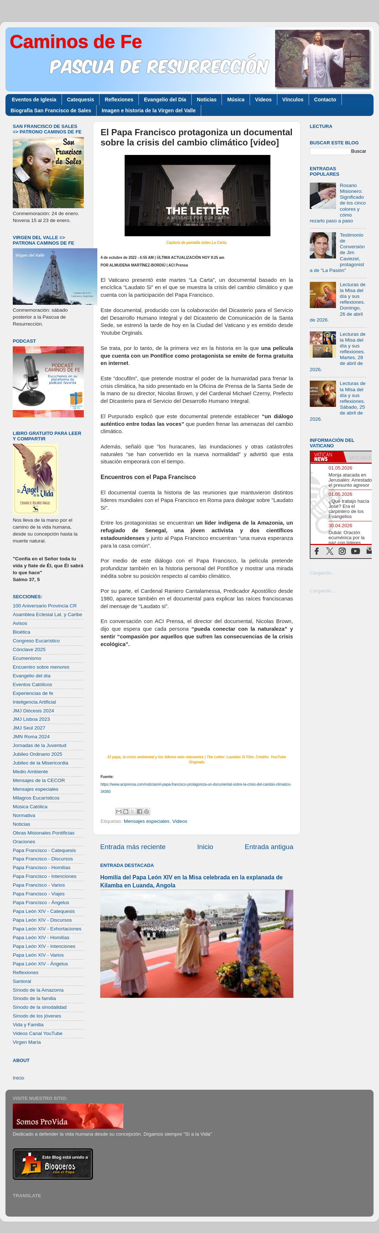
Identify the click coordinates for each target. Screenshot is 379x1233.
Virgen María (27, 1042)
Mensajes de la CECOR (39, 780)
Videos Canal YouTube (38, 1033)
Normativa (24, 815)
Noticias (206, 99)
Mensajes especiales (146, 821)
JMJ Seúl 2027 (29, 728)
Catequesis (80, 99)
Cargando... (323, 573)
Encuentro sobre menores (41, 667)
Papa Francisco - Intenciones (45, 876)
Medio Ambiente (30, 771)
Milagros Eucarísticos (36, 798)
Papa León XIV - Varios (38, 955)
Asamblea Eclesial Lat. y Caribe (47, 614)
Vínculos (293, 99)
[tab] (326, 456)
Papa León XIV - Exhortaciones (47, 928)
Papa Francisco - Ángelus (41, 902)
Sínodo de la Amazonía (38, 990)
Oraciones (24, 841)
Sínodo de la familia (34, 998)
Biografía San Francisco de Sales (51, 110)
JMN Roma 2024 (31, 736)
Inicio (205, 847)
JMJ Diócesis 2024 (33, 710)
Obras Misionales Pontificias (44, 833)
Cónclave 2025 (29, 649)
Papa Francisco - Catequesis (44, 850)
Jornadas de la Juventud (39, 745)
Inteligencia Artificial (34, 702)
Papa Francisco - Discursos (43, 858)
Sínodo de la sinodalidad (40, 1007)
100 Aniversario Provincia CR (45, 605)
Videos (263, 99)
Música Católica (30, 806)
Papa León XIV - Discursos (42, 920)
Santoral (22, 981)
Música (235, 99)
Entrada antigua (269, 847)
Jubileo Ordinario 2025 (37, 754)
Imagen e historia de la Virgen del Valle (149, 110)
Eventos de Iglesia (34, 99)
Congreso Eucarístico (36, 640)
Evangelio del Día (165, 99)
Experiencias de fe (33, 693)
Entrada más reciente (133, 847)
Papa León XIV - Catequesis (44, 911)
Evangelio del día (32, 675)
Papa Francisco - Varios (39, 885)
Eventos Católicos (32, 684)
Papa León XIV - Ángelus (40, 963)
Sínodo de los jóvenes (37, 1016)
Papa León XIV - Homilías (41, 937)
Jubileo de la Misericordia (40, 763)
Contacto (325, 99)
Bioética (21, 632)
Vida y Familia (28, 1024)
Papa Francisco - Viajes (39, 893)
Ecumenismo (27, 658)
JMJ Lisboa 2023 (31, 719)
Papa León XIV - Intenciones (44, 946)
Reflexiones (119, 99)
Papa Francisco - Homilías (41, 867)
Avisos (20, 623)
